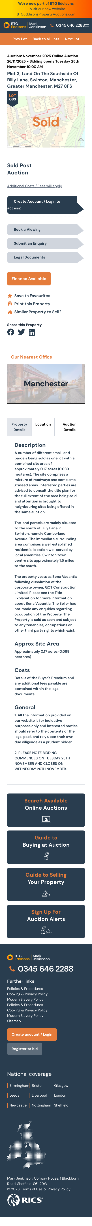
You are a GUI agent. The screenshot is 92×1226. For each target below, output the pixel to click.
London (60, 1095)
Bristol (37, 1085)
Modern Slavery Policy (25, 999)
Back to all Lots (46, 39)
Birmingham (19, 1085)
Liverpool (39, 1095)
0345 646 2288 (67, 25)
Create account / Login (32, 1034)
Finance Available (29, 278)
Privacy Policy (59, 1189)
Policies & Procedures (25, 988)
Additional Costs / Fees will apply (34, 186)
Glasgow (61, 1085)
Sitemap (14, 1021)
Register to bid (25, 1048)
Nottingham (41, 1105)
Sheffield (61, 1105)
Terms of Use (31, 1189)
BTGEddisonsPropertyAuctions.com (46, 14)
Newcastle (18, 1105)
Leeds (14, 1095)
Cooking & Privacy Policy (27, 994)
